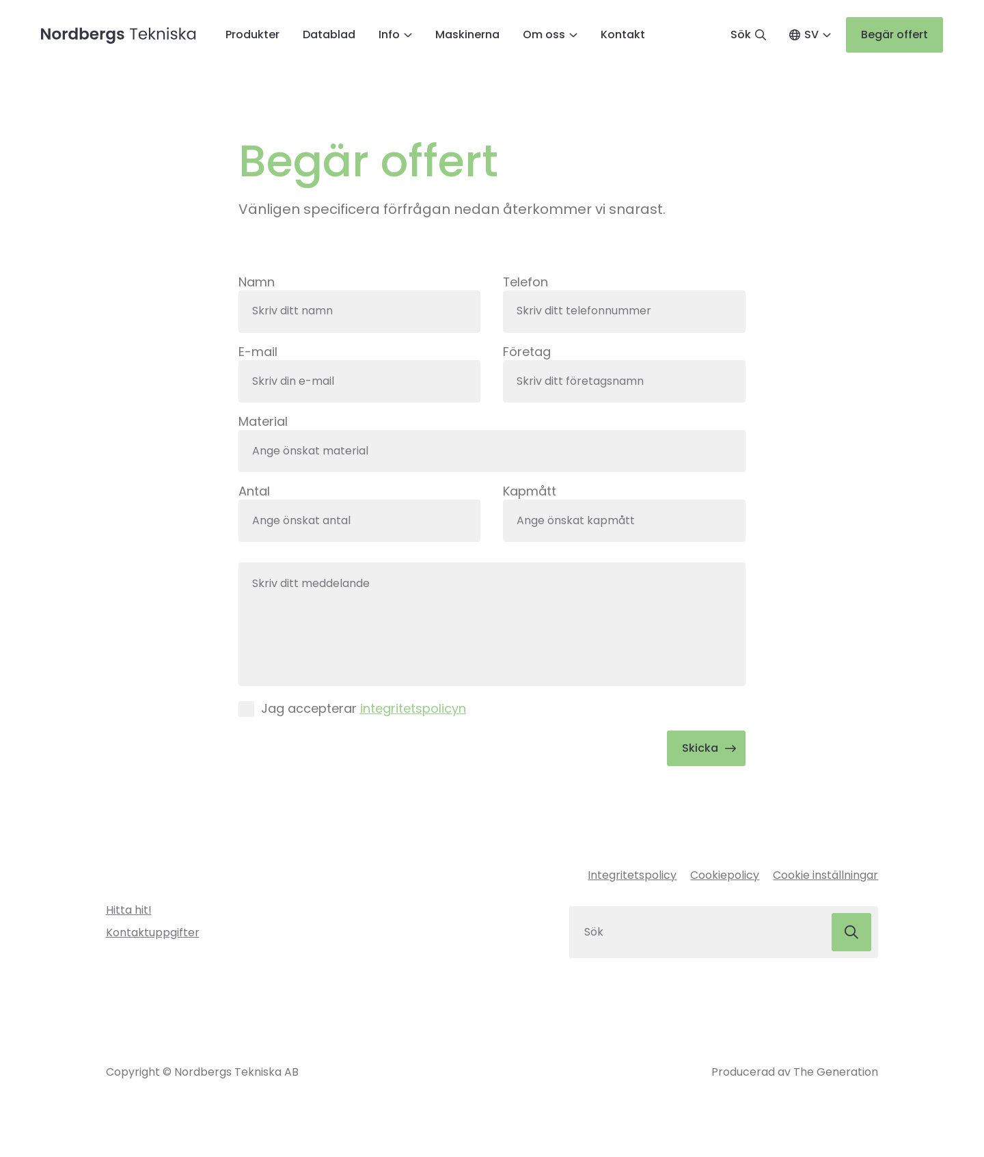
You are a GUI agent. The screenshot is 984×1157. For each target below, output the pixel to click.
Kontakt (623, 34)
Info (389, 34)
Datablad (329, 34)
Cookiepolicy (724, 877)
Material (263, 422)
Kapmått (529, 491)
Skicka (700, 750)
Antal (254, 491)
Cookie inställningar (825, 877)
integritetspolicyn (413, 709)
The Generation (835, 1073)
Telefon (526, 281)
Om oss (544, 34)
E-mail (257, 352)
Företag (527, 352)
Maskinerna (467, 34)
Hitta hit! (129, 912)
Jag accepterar (363, 709)
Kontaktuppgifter (153, 934)
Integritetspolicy (632, 877)
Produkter (252, 34)
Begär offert (894, 34)
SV (811, 34)
